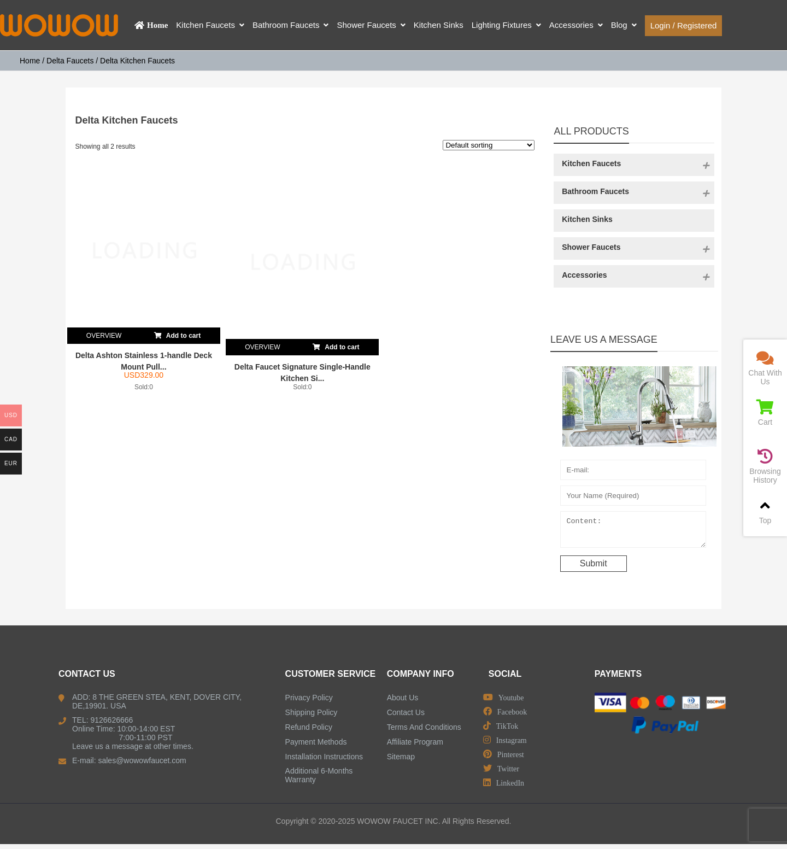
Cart (765, 413)
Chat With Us (765, 368)
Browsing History (765, 466)
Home (30, 60)
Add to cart (177, 333)
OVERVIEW (103, 335)
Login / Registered (683, 25)
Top (765, 511)
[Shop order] (489, 145)
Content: (639, 532)
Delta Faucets (69, 60)
